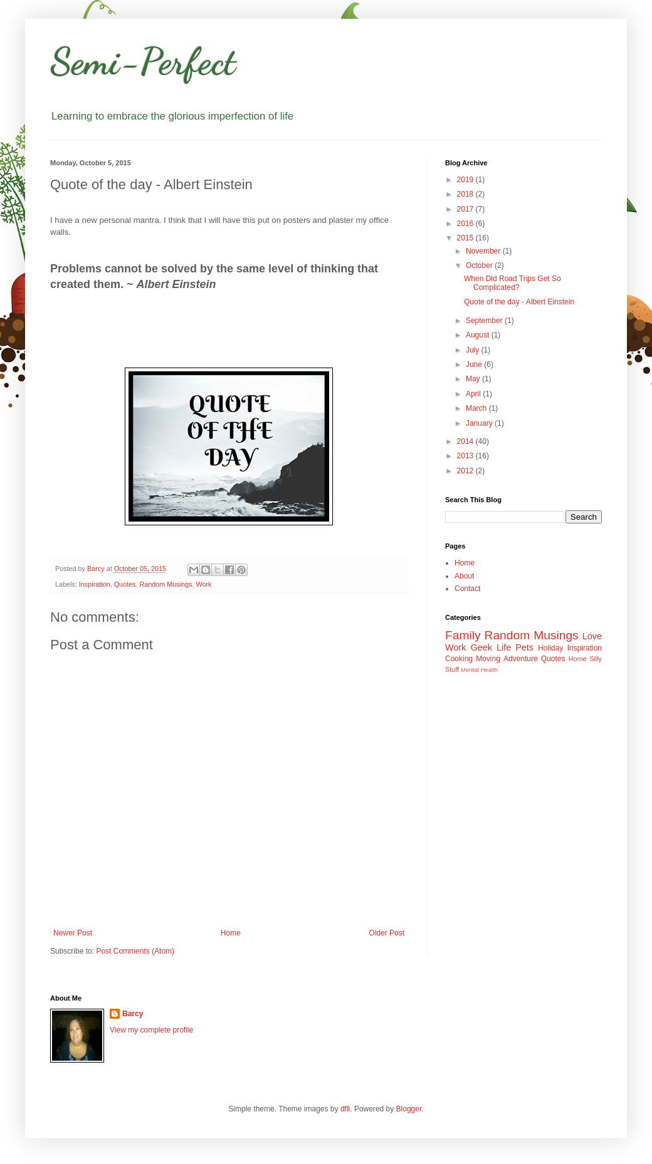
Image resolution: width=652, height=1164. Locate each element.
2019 (466, 179)
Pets (524, 647)
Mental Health (479, 669)
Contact (467, 588)
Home (231, 933)
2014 (466, 441)
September (485, 320)
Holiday (550, 648)
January (480, 423)
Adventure (520, 658)
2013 (466, 455)
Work (203, 584)
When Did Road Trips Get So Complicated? (512, 283)
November (484, 251)
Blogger (409, 1109)
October (480, 265)
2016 (466, 223)
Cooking (459, 658)
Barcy (132, 1013)
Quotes (125, 584)
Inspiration (94, 584)
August (479, 335)
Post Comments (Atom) (135, 951)
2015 (466, 238)
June (475, 364)
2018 (466, 194)
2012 (466, 470)
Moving (488, 658)
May (474, 378)
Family (463, 635)
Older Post (386, 933)
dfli (345, 1109)
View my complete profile (151, 1030)
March (477, 408)
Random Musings (165, 584)
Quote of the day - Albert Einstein (519, 301)
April (474, 393)
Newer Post (72, 933)
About (464, 576)
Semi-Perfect (143, 61)
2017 (466, 209)
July (473, 350)
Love (592, 636)
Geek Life (490, 647)
